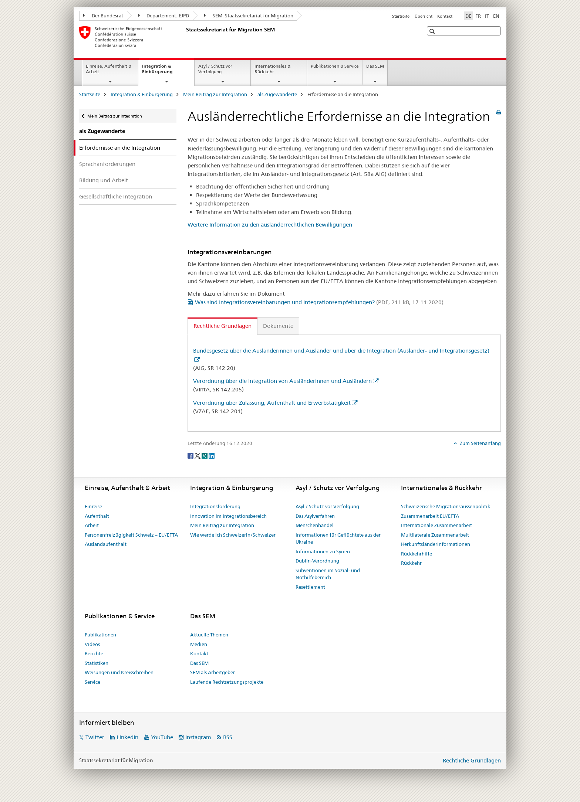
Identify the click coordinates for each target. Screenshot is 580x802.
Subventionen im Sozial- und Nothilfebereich (328, 574)
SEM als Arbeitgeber (212, 672)
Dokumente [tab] (278, 325)
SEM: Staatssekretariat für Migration (248, 15)
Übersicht (423, 16)
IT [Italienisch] (487, 16)
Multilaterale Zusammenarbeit (435, 535)
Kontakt (444, 16)
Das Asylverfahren (315, 516)
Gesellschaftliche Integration (115, 196)
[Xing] (205, 455)
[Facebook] (191, 455)
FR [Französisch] (478, 16)
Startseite (400, 16)
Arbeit (92, 525)
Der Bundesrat (103, 15)
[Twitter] (198, 455)
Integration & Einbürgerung (165, 71)
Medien (198, 644)
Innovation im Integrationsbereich (228, 516)
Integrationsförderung (215, 506)
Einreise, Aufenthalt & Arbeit (108, 68)
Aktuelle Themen (209, 635)
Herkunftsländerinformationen (435, 544)
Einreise (93, 506)
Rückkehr (411, 563)
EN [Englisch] (496, 16)
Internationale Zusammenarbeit (436, 525)
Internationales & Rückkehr (272, 68)
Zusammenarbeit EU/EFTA (430, 516)
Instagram (198, 737)
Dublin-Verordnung (317, 561)
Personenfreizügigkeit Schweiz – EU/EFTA (131, 535)
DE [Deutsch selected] (468, 16)
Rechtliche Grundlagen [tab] (222, 325)
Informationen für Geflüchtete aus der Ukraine (338, 538)
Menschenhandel (315, 525)
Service (92, 682)
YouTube (162, 737)
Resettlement (310, 587)
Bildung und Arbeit (103, 180)
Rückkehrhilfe (416, 554)
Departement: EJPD (163, 15)
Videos (92, 644)
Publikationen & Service (335, 66)
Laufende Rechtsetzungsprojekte (226, 682)
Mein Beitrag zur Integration (215, 94)
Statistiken (96, 663)
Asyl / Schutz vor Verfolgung (215, 68)
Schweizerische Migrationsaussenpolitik (445, 506)
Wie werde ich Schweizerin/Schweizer (233, 535)
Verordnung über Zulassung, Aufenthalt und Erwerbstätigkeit (272, 402)
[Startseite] (184, 36)
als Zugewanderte (277, 94)
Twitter (94, 737)
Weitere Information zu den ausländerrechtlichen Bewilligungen (270, 224)
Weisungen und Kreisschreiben (119, 672)
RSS (227, 737)
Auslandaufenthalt (106, 544)
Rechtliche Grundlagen (472, 760)
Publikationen (100, 635)
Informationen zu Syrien (323, 551)
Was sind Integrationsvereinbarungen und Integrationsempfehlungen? (319, 302)
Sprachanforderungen (107, 163)
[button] (433, 31)
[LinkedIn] (212, 455)
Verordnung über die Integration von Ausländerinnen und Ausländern (282, 380)
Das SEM (375, 66)
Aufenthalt (97, 516)
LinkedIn (127, 737)
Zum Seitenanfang (480, 443)
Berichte (94, 653)
